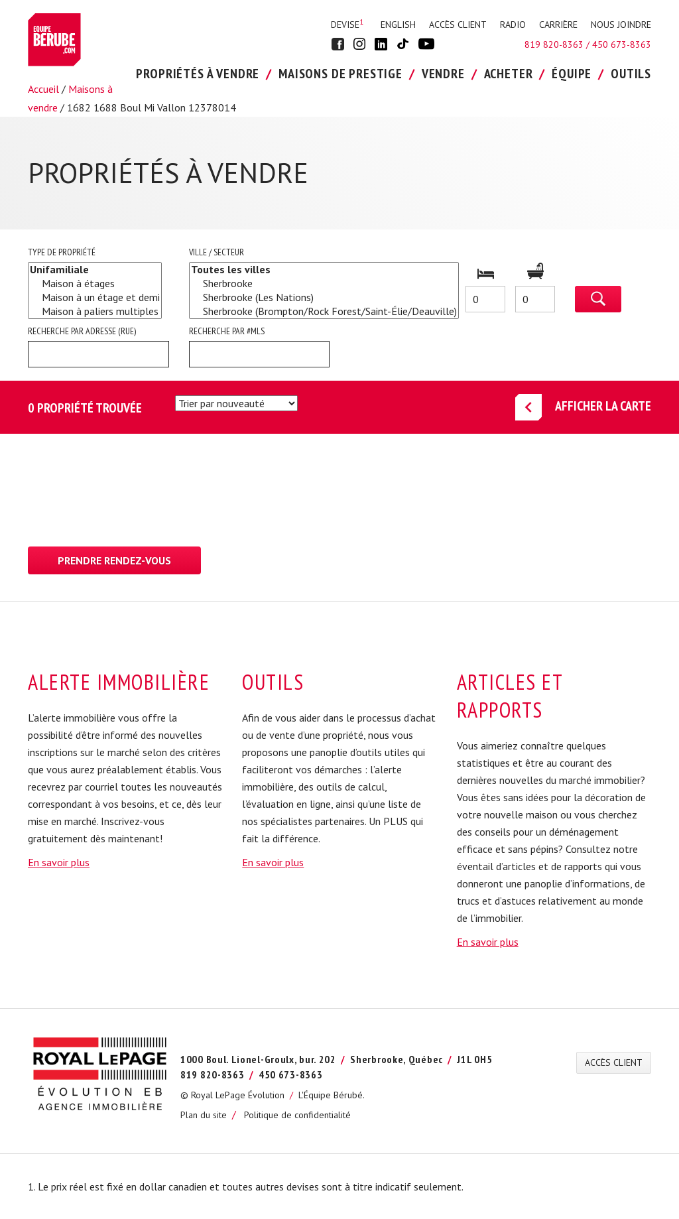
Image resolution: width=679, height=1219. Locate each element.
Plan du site (203, 1115)
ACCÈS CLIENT (458, 25)
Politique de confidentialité (297, 1115)
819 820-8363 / (558, 44)
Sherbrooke (324, 283)
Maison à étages (95, 283)
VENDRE (443, 73)
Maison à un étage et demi (95, 297)
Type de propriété (61, 252)
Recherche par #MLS (227, 331)
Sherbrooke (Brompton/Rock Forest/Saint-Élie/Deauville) (324, 311)
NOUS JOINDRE (621, 25)
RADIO (513, 25)
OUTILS (631, 73)
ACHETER (508, 73)
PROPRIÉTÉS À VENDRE (197, 73)
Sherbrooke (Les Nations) (324, 297)
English (398, 25)
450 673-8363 (621, 44)
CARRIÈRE (558, 25)
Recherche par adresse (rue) (82, 331)
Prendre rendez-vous (114, 560)
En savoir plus (59, 862)
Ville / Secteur (216, 252)
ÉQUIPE (571, 73)
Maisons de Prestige (340, 73)
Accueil (43, 89)
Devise (347, 24)
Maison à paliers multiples (95, 311)
